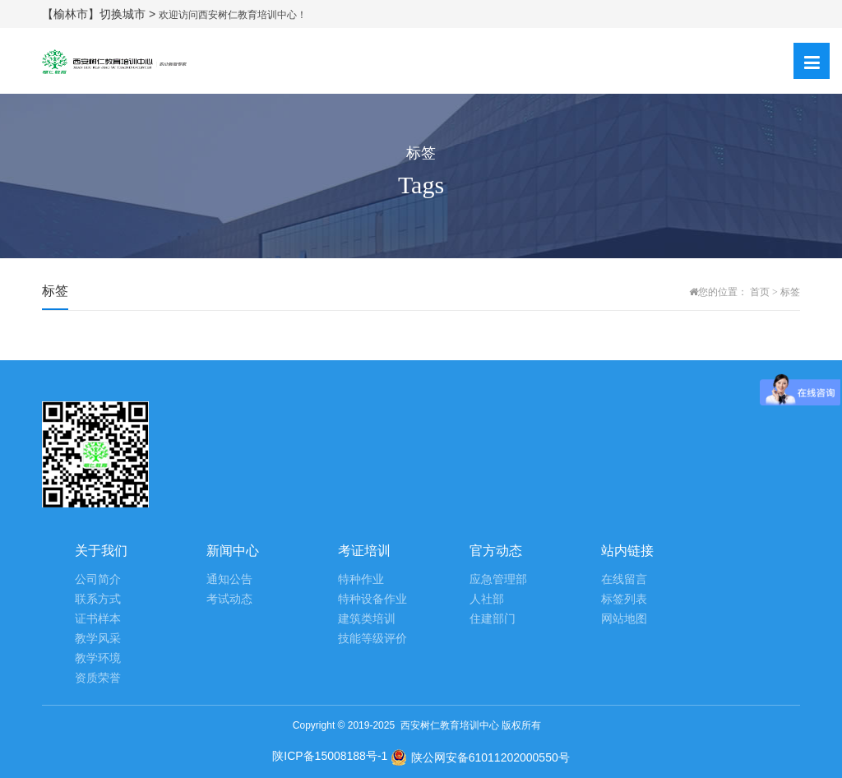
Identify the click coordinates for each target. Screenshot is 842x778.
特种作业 (361, 579)
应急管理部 (498, 579)
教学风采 (98, 638)
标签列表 (624, 599)
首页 (760, 292)
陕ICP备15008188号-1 (329, 755)
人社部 (487, 599)
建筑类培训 (367, 619)
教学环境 (98, 658)
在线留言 (624, 579)
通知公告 (229, 579)
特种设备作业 (372, 599)
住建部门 (493, 619)
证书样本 (98, 619)
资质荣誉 (98, 678)
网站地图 (624, 619)
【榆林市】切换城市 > (100, 14)
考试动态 (229, 599)
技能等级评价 (372, 638)
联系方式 (98, 599)
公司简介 (98, 579)
